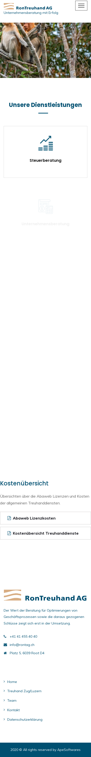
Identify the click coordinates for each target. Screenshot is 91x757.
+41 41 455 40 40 (23, 636)
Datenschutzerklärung (24, 719)
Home (12, 682)
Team (12, 700)
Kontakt (13, 710)
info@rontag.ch (22, 645)
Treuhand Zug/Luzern (24, 691)
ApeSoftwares (69, 750)
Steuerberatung (45, 160)
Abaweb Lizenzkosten (32, 518)
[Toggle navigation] (81, 5)
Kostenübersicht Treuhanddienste (43, 533)
